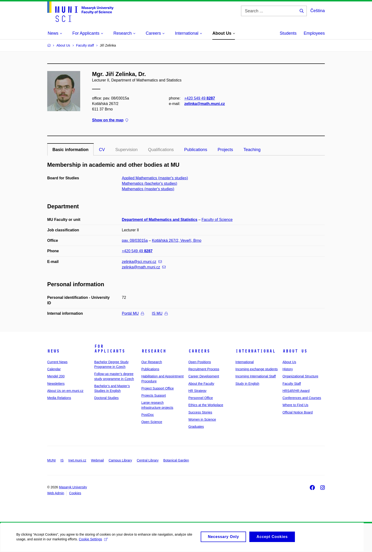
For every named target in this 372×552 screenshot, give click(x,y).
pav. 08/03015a (135, 240)
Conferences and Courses (302, 398)
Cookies (75, 493)
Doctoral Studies (106, 398)
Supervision (126, 149)
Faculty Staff (292, 383)
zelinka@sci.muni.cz (142, 262)
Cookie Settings (93, 542)
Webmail (97, 460)
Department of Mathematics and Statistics (159, 220)
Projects (225, 149)
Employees (314, 33)
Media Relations (59, 398)
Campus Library (120, 460)
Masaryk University (73, 487)
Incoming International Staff (255, 376)
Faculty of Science (217, 220)
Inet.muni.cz (77, 460)
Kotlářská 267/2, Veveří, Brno (176, 240)
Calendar (54, 369)
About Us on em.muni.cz (65, 391)
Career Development (203, 376)
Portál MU (133, 313)
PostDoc (147, 415)
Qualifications (161, 149)
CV (102, 149)
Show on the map (110, 120)
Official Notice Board (298, 412)
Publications (195, 149)
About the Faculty (201, 383)
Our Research (151, 362)
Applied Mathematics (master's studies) (155, 178)
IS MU (159, 313)
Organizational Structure (300, 376)
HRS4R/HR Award (296, 391)
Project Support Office (157, 388)
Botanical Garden (176, 460)
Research (153, 351)
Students (288, 33)
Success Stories (200, 412)
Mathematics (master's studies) (148, 189)
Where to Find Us (295, 405)
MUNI (51, 460)
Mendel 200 (56, 376)
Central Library (148, 460)
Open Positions (199, 362)
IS (62, 460)
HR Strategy (197, 391)
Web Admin (55, 493)
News (53, 351)
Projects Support (153, 395)
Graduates (196, 426)
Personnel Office (200, 398)
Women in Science (202, 419)
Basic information (70, 149)
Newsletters (56, 383)
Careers (199, 351)
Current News (57, 362)
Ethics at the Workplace (205, 405)
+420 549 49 (199, 98)
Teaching (251, 149)
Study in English (247, 383)
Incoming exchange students (256, 369)
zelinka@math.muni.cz (204, 104)
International (255, 351)
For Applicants (109, 349)
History (288, 369)
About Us (295, 351)
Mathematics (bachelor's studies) (149, 183)
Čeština (317, 10)
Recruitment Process (203, 369)
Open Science (151, 422)
